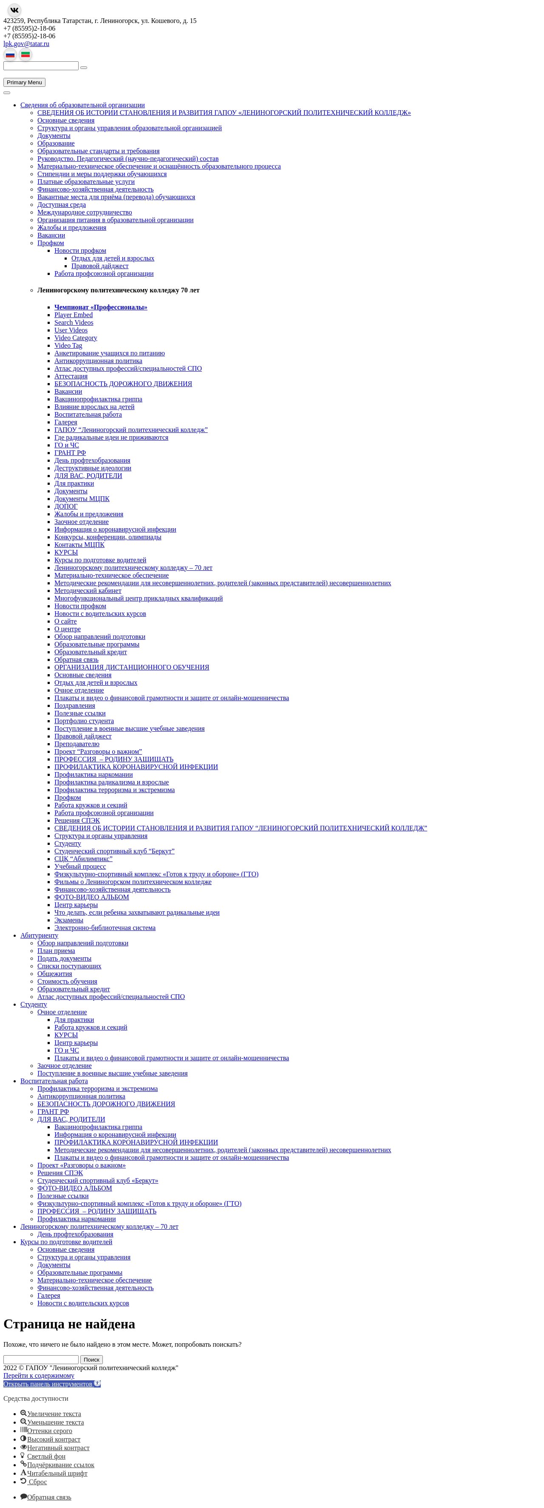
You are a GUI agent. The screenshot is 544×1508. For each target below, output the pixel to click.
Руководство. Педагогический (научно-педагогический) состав (127, 158)
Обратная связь (76, 659)
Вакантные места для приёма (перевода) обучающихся (116, 196)
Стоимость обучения (67, 981)
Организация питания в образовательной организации (115, 219)
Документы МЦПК (82, 498)
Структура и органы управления (100, 835)
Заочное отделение (81, 521)
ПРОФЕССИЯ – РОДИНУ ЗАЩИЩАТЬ (113, 759)
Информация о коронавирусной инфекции (115, 529)
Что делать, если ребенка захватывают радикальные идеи (137, 912)
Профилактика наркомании (93, 774)
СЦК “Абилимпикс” (83, 858)
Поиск (91, 1359)
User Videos (71, 330)
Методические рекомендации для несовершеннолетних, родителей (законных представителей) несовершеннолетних (222, 583)
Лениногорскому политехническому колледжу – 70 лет (133, 567)
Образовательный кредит (90, 651)
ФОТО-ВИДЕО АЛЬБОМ (91, 897)
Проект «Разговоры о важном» (81, 1165)
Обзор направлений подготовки (99, 636)
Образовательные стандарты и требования (98, 151)
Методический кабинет (88, 590)
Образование (56, 143)
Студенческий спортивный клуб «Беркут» (98, 1180)
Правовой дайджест (100, 265)
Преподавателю (76, 743)
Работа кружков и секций (91, 805)
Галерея (65, 422)
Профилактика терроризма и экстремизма (114, 789)
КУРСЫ (66, 552)
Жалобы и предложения (71, 227)
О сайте (65, 621)
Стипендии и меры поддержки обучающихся (102, 173)
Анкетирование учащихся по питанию (109, 353)
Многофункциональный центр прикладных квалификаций (138, 598)
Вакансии (51, 235)
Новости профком (80, 250)
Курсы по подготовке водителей (100, 560)
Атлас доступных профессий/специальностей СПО (128, 368)
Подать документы (64, 958)
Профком (50, 242)
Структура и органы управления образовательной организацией (129, 128)
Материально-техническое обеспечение (111, 575)
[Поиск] (83, 67)
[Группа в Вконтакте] (14, 10)
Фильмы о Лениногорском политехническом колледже (133, 881)
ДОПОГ (66, 506)
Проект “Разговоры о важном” (98, 751)
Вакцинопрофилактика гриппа (98, 399)
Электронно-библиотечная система (105, 927)
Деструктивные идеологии (92, 468)
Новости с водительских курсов (100, 613)
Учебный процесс (80, 866)
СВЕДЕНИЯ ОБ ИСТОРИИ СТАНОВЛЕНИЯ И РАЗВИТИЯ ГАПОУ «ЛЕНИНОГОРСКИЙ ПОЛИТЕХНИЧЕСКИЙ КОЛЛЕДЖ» (224, 112)
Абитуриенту (39, 935)
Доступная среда (61, 204)
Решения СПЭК (77, 820)
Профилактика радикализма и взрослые (111, 782)
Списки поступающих (69, 966)
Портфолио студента (84, 720)
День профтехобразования (92, 460)
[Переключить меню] (6, 93)
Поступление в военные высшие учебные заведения (129, 728)
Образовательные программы (96, 644)
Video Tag (68, 345)
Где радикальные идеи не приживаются (111, 437)
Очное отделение (79, 690)
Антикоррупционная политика (98, 360)
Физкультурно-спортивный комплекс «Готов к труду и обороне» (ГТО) (156, 874)
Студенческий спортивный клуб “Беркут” (114, 851)
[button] (52, 1384)
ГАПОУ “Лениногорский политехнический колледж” (131, 429)
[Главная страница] (3, 73)
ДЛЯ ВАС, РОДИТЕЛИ (88, 475)
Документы (54, 135)
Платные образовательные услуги (86, 181)
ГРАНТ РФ (70, 452)
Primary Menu (24, 82)
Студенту (67, 843)
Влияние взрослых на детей (94, 406)
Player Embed (73, 314)
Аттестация (71, 376)
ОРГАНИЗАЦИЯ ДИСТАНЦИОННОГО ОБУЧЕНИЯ (131, 667)
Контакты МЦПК (79, 544)
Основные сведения (65, 120)
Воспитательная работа (88, 414)
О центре (67, 628)
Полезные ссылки (80, 713)
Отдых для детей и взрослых (112, 258)
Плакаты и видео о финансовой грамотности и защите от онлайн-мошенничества (171, 697)
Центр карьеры (76, 904)
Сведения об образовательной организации (82, 105)
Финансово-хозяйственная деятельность (95, 189)
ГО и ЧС (66, 445)
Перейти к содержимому (38, 1375)
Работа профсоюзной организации (104, 273)
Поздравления (74, 705)
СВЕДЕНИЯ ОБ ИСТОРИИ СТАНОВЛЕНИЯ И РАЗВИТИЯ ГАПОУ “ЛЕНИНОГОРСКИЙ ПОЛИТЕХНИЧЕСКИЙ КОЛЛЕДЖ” (240, 828)
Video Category (75, 337)
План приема (56, 950)
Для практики (74, 483)
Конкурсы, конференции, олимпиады (108, 537)
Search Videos (74, 322)
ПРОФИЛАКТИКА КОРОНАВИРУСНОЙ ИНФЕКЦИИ (136, 766)
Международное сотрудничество (84, 212)
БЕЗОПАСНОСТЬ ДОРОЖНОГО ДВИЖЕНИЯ (123, 383)
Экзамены (68, 920)
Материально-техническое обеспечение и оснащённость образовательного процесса (159, 166)
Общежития (54, 973)
